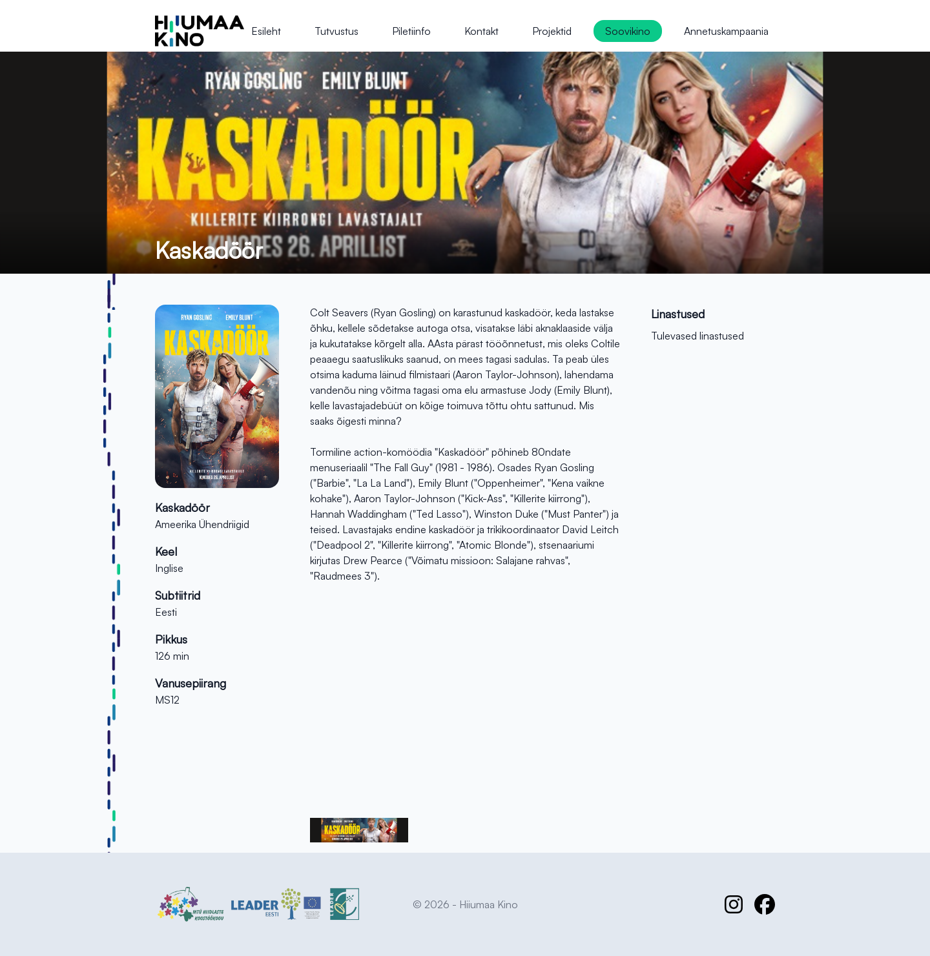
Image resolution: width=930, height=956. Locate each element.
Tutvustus (336, 31)
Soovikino (627, 31)
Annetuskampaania (726, 31)
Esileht (266, 31)
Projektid (552, 31)
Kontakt (481, 31)
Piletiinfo (411, 31)
